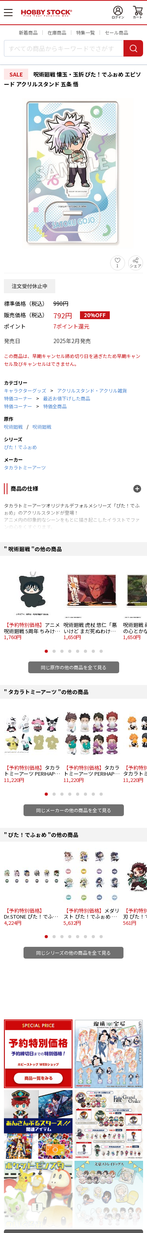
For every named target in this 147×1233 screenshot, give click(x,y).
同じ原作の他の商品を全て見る (74, 667)
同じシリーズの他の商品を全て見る (73, 952)
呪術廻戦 (13, 426)
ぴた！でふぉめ (20, 447)
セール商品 (116, 32)
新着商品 (28, 32)
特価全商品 (55, 406)
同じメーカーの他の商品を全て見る (73, 810)
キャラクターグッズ (25, 390)
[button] (46, 651)
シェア (136, 266)
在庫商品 (56, 32)
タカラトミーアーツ (25, 467)
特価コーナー (18, 398)
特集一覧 (85, 32)
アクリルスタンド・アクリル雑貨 (92, 390)
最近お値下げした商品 (66, 398)
